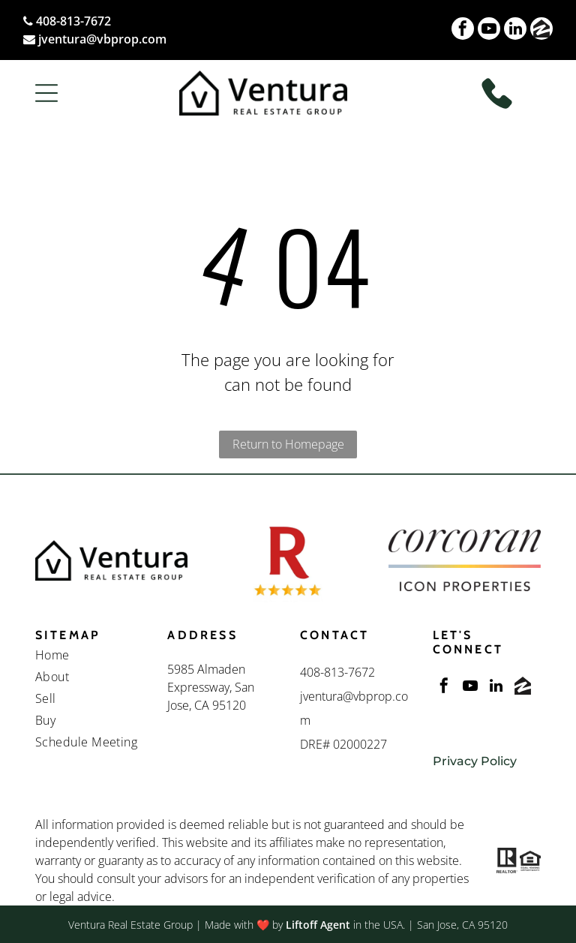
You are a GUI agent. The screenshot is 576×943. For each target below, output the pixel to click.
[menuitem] (89, 657)
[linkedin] (515, 30)
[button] (46, 93)
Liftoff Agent (318, 924)
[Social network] (541, 30)
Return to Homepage (288, 444)
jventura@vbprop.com (102, 39)
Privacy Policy (475, 761)
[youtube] (489, 30)
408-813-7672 (73, 21)
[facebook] (463, 30)
